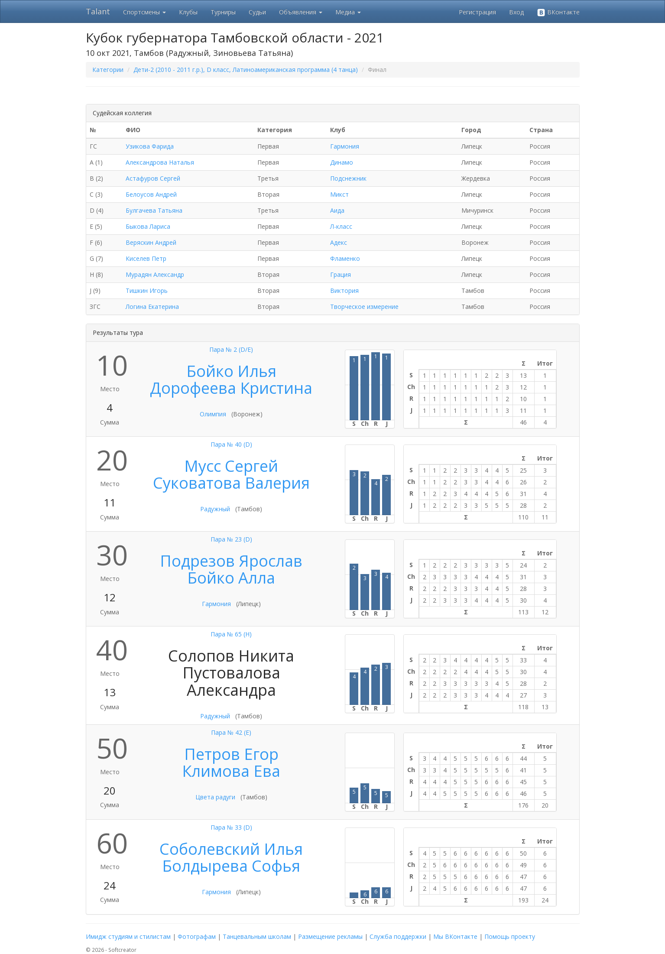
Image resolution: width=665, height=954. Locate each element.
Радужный (215, 509)
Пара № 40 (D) (231, 444)
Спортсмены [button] (144, 12)
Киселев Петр (146, 258)
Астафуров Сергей (153, 178)
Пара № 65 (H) (231, 634)
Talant (98, 11)
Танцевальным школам (257, 936)
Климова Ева (231, 771)
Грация (340, 274)
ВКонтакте (558, 12)
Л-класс (341, 226)
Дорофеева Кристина (231, 388)
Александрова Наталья (160, 162)
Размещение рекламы (330, 936)
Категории (107, 69)
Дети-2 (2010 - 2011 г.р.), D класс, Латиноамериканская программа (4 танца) (245, 69)
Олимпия (213, 414)
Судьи (257, 12)
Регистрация (477, 12)
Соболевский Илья (231, 849)
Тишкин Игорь (147, 290)
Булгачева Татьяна (154, 210)
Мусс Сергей (231, 466)
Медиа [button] (348, 12)
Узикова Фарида (150, 146)
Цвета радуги (215, 797)
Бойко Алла (231, 577)
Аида (337, 210)
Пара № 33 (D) (231, 827)
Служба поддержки (398, 936)
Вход (516, 12)
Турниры (223, 12)
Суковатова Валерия (231, 482)
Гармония (344, 146)
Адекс (338, 242)
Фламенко (345, 258)
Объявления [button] (300, 12)
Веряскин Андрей (151, 242)
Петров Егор (231, 754)
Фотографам (197, 936)
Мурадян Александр (155, 274)
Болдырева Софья (231, 865)
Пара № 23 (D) (231, 539)
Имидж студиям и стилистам (128, 936)
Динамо (341, 162)
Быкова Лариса (148, 226)
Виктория (344, 290)
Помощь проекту (509, 936)
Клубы (188, 12)
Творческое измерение (364, 306)
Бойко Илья (231, 371)
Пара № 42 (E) (231, 732)
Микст (339, 194)
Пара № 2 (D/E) (231, 349)
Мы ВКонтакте (455, 936)
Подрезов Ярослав (231, 560)
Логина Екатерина (152, 306)
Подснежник (348, 178)
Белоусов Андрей (151, 194)
